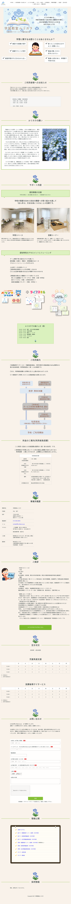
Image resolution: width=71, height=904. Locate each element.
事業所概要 (53, 2)
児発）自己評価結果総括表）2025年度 (27, 855)
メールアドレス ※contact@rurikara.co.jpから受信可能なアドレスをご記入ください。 (30, 752)
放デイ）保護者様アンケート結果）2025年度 (28, 839)
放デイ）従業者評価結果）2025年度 (26, 842)
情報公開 (43, 4)
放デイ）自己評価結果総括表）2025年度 (27, 845)
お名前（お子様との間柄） (17, 746)
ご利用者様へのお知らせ (20, 2)
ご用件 (12, 776)
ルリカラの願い (31, 2)
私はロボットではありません (19, 797)
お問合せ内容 (14, 782)
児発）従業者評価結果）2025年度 (26, 852)
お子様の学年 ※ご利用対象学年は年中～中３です (22, 770)
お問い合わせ (37, 4)
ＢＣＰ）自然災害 (22, 858)
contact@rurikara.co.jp (19, 529)
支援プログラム (21, 836)
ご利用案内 (47, 2)
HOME (11, 2)
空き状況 (65, 2)
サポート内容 (40, 2)
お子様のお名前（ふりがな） (17, 764)
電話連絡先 (13, 758)
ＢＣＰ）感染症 (21, 862)
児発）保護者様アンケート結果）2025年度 (28, 849)
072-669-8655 (16, 526)
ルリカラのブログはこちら (35, 633)
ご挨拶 (59, 2)
